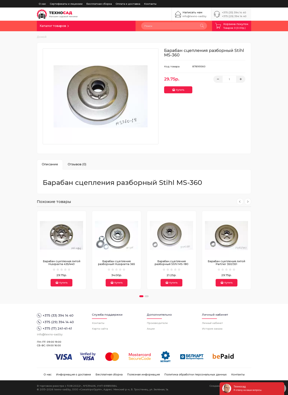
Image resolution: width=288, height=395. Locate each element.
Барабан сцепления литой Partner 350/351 (226, 263)
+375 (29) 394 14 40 (234, 16)
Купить (178, 89)
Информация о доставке (73, 374)
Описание (50, 164)
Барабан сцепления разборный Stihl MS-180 (171, 263)
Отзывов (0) (77, 164)
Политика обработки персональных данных (195, 374)
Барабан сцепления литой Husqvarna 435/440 (61, 263)
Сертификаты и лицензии (66, 3)
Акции (151, 328)
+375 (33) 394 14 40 (234, 12)
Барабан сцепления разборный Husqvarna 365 (116, 263)
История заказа (212, 328)
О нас (42, 3)
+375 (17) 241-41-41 (54, 328)
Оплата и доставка (128, 3)
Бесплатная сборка (99, 3)
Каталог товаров (53, 26)
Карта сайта (100, 328)
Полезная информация (143, 374)
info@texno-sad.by (194, 16)
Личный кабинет (212, 322)
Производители (157, 322)
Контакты (150, 3)
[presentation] (239, 201)
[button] (141, 296)
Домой (41, 37)
